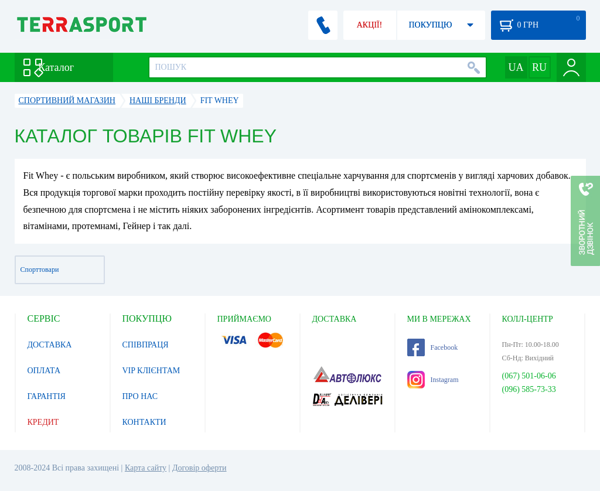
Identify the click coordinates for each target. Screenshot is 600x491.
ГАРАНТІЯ (47, 396)
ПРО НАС (140, 396)
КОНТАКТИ (144, 422)
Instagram (433, 379)
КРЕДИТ (43, 422)
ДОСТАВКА (50, 344)
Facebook (432, 347)
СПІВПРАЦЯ (145, 344)
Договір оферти (199, 467)
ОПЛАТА (44, 370)
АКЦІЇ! (370, 25)
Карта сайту (145, 467)
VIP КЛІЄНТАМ (151, 370)
